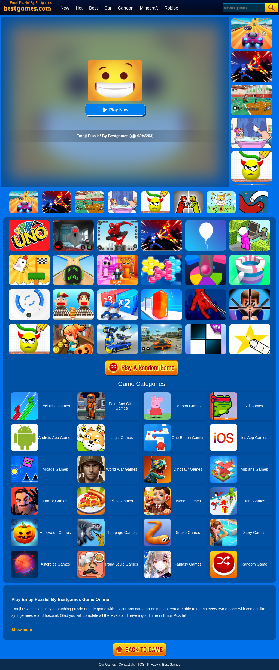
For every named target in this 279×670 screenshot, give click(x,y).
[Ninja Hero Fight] (161, 222)
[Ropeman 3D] (205, 291)
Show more (21, 629)
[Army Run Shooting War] (117, 291)
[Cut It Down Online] (249, 326)
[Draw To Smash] (29, 326)
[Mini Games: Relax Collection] (29, 257)
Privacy (152, 664)
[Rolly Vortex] (29, 291)
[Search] (244, 7)
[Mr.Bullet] (249, 291)
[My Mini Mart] (249, 222)
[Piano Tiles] (205, 326)
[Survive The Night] (73, 222)
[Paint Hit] (249, 257)
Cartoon (126, 8)
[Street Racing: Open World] (161, 326)
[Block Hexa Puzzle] (161, 257)
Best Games (171, 664)
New (64, 8)
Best (93, 8)
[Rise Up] (205, 222)
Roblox (171, 8)
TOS (141, 664)
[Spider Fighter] (117, 222)
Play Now (114, 109)
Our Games (107, 664)
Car (107, 8)
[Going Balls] (73, 257)
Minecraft (149, 8)
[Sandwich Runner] (73, 291)
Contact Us (127, 664)
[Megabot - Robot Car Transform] (117, 326)
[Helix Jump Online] (205, 257)
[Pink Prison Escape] (117, 257)
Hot (79, 8)
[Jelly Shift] (161, 291)
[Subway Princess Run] (73, 326)
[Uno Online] (29, 222)
